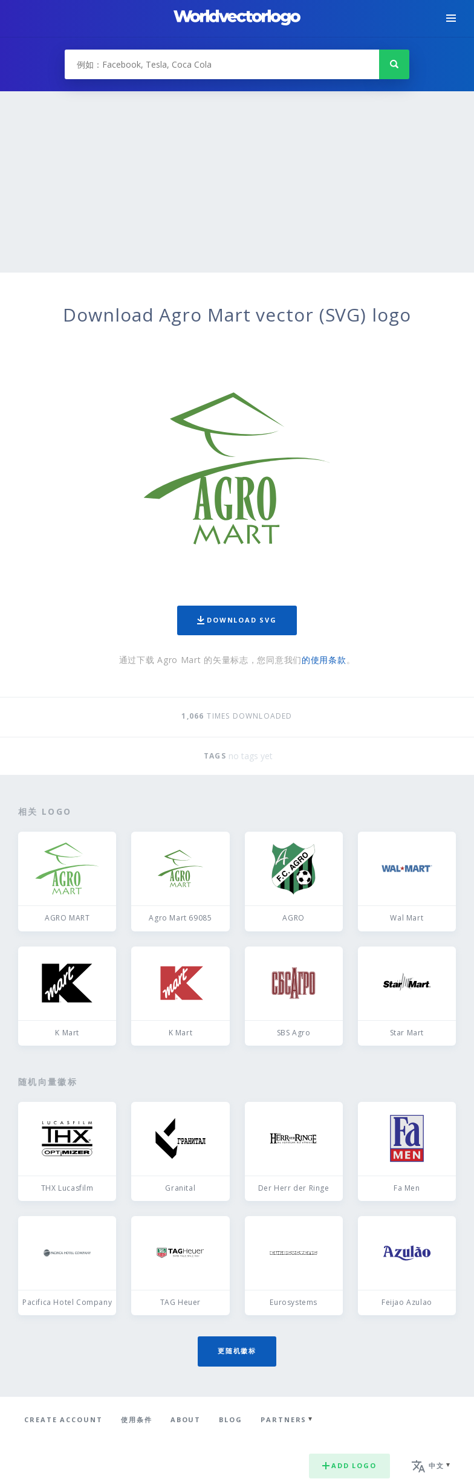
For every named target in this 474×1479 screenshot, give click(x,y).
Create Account (63, 1419)
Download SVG (237, 619)
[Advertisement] (237, 182)
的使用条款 (324, 659)
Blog (230, 1419)
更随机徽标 (237, 1350)
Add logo (349, 1465)
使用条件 (136, 1419)
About (185, 1419)
